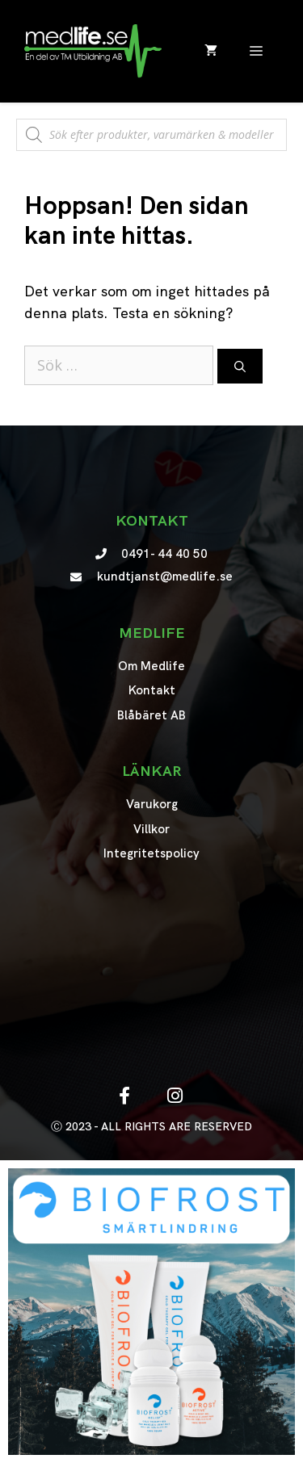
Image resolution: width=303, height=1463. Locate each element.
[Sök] (240, 366)
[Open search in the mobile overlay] (151, 127)
